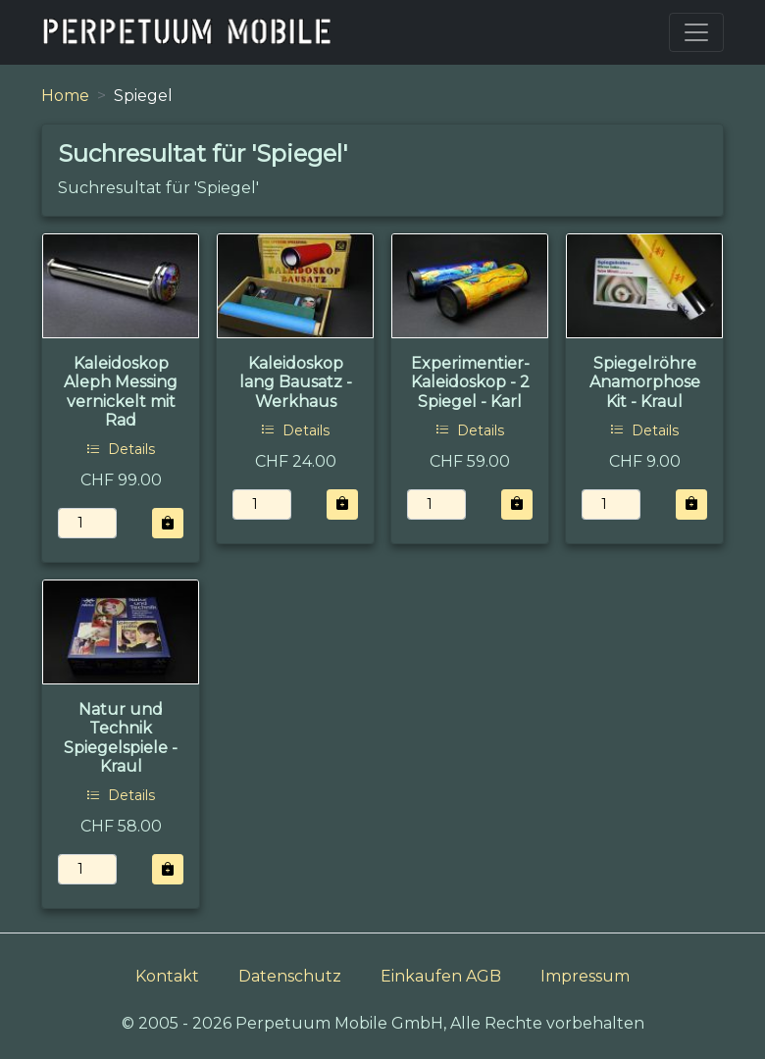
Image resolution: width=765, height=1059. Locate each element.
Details (120, 449)
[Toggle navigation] (696, 32)
